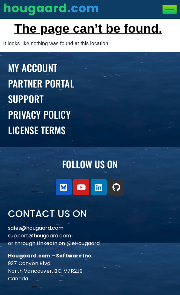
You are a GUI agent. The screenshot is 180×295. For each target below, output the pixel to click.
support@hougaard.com (39, 235)
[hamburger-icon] (169, 9)
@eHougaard (83, 243)
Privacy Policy (39, 114)
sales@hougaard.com (36, 228)
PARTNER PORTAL (41, 83)
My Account (32, 67)
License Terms (37, 130)
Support (26, 99)
